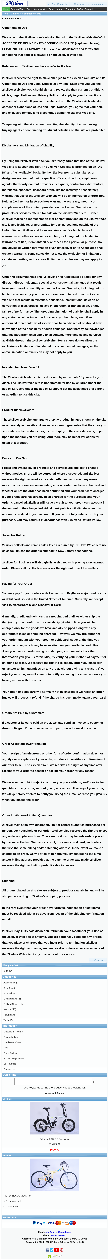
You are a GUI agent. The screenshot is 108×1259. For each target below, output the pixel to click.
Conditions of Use (31, 13)
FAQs (80, 9)
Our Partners (9, 1064)
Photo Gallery (10, 1053)
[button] (58, 4)
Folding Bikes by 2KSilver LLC (67, 1242)
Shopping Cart (10, 965)
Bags (51, 9)
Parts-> (7, 1009)
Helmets (60, 9)
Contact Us (8, 1069)
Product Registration (13, 1058)
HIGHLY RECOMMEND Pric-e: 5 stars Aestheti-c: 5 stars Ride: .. (17, 1201)
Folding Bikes (18, 9)
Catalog (15, 13)
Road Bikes (9, 1015)
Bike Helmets (10, 993)
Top (6, 13)
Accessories (40, 9)
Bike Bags (8, 988)
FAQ (5, 1047)
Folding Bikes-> (11, 1004)
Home (6, 9)
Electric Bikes (10, 998)
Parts (30, 9)
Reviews (7, 1155)
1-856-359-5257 (59, 1235)
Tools (6, 1020)
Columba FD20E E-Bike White (55, 1139)
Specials (7, 1099)
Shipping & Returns (13, 1031)
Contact (88, 9)
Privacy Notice (10, 1037)
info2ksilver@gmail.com (58, 1232)
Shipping (70, 9)
